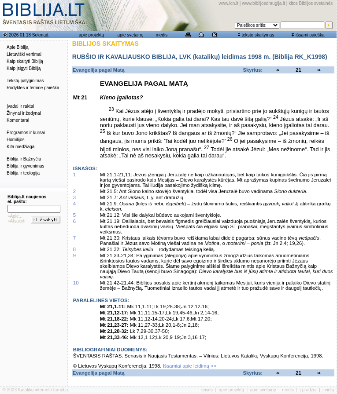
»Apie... (14, 216)
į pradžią (308, 389)
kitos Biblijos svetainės (311, 3)
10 (76, 282)
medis (162, 35)
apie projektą (91, 35)
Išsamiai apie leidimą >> (190, 365)
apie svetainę (131, 35)
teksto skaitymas (257, 35)
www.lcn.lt (228, 3)
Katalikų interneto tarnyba (43, 389)
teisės (207, 389)
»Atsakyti (16, 221)
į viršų (328, 389)
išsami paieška (310, 35)
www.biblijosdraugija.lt (263, 3)
